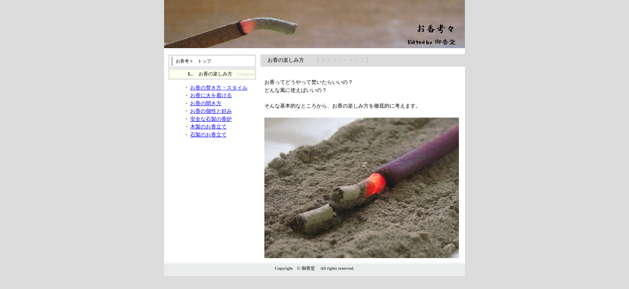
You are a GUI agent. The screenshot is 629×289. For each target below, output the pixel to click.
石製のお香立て (208, 135)
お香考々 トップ (193, 61)
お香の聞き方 (205, 103)
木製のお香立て (208, 127)
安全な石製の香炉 (211, 119)
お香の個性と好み (211, 111)
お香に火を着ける (211, 95)
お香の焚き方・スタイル (219, 88)
